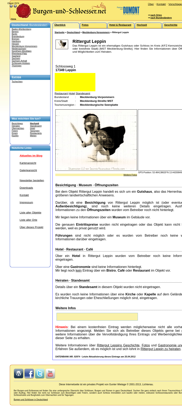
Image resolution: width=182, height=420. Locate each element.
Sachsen (16, 58)
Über (151, 4)
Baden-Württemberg (21, 29)
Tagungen (35, 130)
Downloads (26, 187)
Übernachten (18, 128)
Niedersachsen (19, 48)
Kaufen (15, 135)
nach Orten (156, 15)
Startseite (60, 32)
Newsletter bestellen (32, 180)
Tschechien (17, 81)
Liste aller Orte (28, 219)
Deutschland (73, 32)
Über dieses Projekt (31, 227)
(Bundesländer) (29, 24)
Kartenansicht (28, 162)
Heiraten (16, 126)
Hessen (15, 43)
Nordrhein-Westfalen (22, 51)
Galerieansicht (28, 170)
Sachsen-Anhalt (19, 61)
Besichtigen (17, 123)
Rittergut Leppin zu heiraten (161, 349)
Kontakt (161, 4)
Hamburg (16, 41)
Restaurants (36, 133)
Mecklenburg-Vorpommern (24, 46)
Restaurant (61, 93)
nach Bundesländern (161, 17)
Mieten (33, 135)
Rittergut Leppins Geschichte (118, 345)
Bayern (15, 31)
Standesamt (36, 126)
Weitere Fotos (130, 175)
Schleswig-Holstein (21, 63)
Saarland (16, 56)
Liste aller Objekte (30, 212)
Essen (15, 133)
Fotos (146, 345)
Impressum (26, 202)
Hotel (32, 128)
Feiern (15, 130)
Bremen (15, 39)
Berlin (14, 34)
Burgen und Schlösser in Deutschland (31, 399)
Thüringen (17, 65)
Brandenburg (18, 36)
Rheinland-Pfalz (19, 53)
